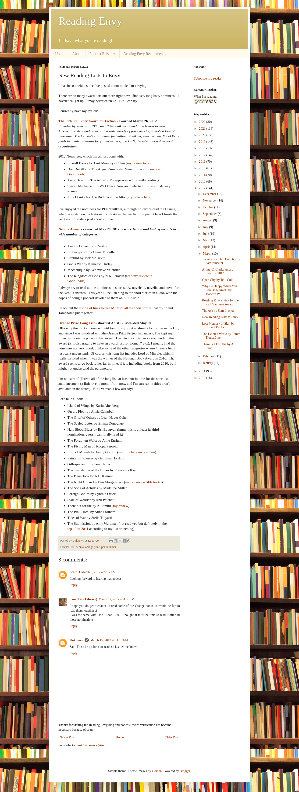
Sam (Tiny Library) (83, 599)
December (210, 194)
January (208, 363)
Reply (73, 585)
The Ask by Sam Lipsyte (218, 310)
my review (120, 506)
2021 (202, 128)
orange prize (92, 547)
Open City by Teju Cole (217, 280)
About (77, 54)
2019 (202, 141)
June (206, 233)
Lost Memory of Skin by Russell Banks (218, 325)
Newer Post (67, 737)
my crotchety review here (136, 452)
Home (59, 54)
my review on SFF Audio (143, 482)
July (206, 227)
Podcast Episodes (102, 54)
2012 (202, 188)
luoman (157, 771)
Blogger (185, 771)
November (210, 200)
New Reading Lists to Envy (220, 317)
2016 (202, 161)
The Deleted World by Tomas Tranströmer (221, 336)
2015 (202, 168)
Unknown (76, 640)
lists (72, 547)
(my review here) (138, 163)
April (206, 247)
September (210, 214)
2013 (202, 181)
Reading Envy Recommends (145, 54)
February (209, 356)
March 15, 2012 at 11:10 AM (109, 640)
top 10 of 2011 (78, 529)
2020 (202, 135)
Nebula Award (69, 229)
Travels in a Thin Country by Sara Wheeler (221, 261)
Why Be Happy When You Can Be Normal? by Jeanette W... (219, 290)
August (208, 220)
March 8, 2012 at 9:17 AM (98, 572)
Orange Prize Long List (76, 323)
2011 (202, 371)
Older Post (172, 737)
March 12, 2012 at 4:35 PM (116, 599)
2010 (202, 378)
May (206, 240)
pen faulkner (108, 547)
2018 (202, 148)
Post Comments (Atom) (91, 745)
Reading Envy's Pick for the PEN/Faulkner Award (220, 302)
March (207, 253)
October (208, 207)
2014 (202, 175)
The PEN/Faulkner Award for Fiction (87, 121)
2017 (202, 155)
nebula (80, 547)
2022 (202, 122)
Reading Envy (90, 21)
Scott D (75, 572)
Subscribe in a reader (207, 78)
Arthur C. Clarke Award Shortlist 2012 (217, 271)
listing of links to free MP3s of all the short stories (115, 308)
